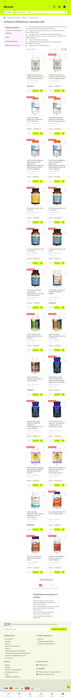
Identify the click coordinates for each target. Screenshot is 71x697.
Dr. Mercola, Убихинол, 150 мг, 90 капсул (35, 250)
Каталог (7, 661)
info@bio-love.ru (43, 665)
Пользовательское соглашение (15, 651)
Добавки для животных (14, 45)
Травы (14, 37)
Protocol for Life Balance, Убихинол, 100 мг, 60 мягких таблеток (56, 558)
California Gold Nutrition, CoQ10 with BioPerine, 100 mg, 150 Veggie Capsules (35, 76)
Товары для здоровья (13, 17)
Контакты (41, 639)
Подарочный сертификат (45, 641)
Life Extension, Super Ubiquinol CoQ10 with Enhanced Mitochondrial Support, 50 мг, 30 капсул (57, 379)
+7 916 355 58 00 (44, 45)
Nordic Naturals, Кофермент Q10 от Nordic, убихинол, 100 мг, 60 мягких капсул (35, 514)
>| (52, 585)
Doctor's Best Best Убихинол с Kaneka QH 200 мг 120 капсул (34, 119)
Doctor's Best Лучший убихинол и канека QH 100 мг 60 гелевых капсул (57, 119)
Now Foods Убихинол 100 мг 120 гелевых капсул (57, 512)
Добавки (24, 17)
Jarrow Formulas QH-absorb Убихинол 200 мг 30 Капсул (35, 336)
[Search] (47, 12)
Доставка (8, 641)
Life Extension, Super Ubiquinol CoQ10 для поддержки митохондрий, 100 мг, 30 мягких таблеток (35, 425)
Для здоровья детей (14, 41)
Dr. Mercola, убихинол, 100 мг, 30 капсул (57, 209)
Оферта (7, 648)
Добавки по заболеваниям (14, 30)
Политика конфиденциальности (15, 655)
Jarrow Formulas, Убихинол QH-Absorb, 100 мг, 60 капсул (57, 336)
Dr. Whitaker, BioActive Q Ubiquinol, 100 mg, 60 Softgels (57, 291)
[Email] (27, 629)
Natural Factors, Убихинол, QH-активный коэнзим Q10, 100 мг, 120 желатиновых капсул (57, 470)
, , (49, 672)
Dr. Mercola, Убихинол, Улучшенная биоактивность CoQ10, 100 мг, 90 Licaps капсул (35, 292)
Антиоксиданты (33, 17)
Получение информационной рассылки (17, 653)
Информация (9, 635)
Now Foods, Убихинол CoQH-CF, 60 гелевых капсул (34, 558)
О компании (9, 639)
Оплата (7, 643)
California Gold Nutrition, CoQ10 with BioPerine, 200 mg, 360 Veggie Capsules (57, 76)
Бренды (7, 665)
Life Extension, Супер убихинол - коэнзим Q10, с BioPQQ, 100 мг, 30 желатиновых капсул (57, 424)
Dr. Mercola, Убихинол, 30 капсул (57, 250)
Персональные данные (12, 646)
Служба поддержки (44, 635)
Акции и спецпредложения (46, 643)
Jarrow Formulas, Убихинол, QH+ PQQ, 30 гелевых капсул (34, 378)
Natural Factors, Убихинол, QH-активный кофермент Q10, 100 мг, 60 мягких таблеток (35, 470)
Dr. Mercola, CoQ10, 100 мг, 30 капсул (35, 209)
